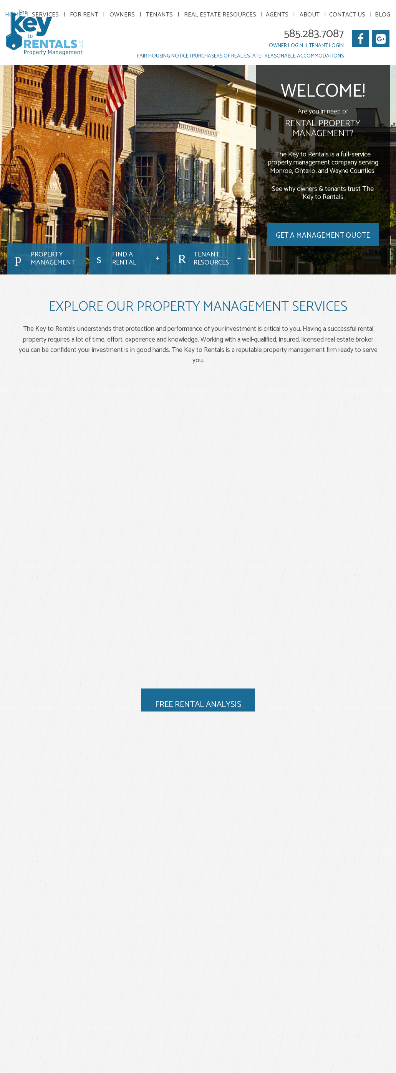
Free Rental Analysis (198, 704)
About (310, 15)
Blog (382, 15)
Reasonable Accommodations (304, 56)
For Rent (84, 15)
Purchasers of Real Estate (226, 56)
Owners (122, 15)
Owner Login (286, 45)
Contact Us (347, 15)
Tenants (159, 15)
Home (13, 15)
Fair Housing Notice (163, 56)
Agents (277, 15)
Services (45, 15)
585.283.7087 (314, 34)
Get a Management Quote (323, 236)
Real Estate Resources (220, 15)
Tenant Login (326, 45)
